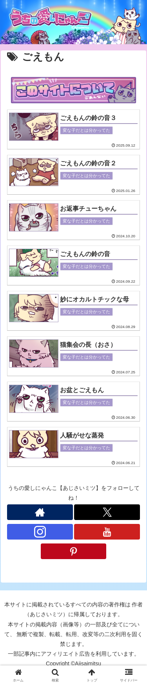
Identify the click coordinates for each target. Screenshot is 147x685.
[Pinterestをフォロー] (74, 551)
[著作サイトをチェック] (40, 512)
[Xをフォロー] (107, 512)
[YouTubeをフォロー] (107, 532)
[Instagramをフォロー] (40, 532)
